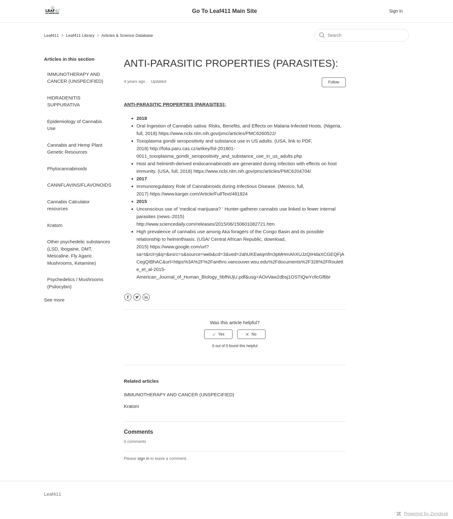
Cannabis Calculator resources (68, 205)
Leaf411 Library (80, 35)
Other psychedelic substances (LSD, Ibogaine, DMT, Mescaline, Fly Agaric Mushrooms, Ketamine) (78, 252)
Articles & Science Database (127, 35)
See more (54, 299)
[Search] (362, 35)
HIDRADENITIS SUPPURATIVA (64, 101)
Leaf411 (51, 35)
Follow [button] (333, 82)
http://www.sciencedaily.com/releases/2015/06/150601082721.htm (206, 224)
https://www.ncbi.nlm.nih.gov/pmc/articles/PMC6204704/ (252, 171)
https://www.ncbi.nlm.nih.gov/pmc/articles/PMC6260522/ (217, 133)
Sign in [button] (396, 11)
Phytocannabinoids (67, 168)
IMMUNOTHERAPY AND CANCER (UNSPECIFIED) (75, 77)
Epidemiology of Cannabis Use (74, 125)
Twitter (137, 297)
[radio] (218, 334)
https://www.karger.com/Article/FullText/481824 (199, 193)
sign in (143, 458)
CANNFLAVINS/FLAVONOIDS (79, 185)
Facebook (128, 297)
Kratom (54, 225)
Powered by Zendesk (426, 513)
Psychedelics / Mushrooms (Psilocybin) (75, 283)
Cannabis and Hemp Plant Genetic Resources (74, 148)
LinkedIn (146, 297)
